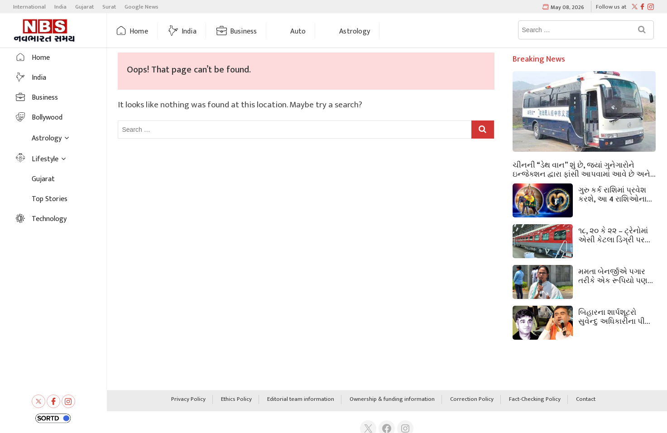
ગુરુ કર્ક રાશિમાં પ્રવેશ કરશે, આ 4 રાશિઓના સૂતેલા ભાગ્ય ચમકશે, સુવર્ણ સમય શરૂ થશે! (612, 194)
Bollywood (47, 117)
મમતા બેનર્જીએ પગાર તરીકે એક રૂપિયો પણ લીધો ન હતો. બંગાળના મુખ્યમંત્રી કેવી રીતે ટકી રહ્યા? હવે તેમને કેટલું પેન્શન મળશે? (615, 275)
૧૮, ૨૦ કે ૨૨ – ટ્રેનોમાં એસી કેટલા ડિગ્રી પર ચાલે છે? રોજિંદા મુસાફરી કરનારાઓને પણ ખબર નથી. (616, 235)
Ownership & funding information (392, 399)
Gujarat (84, 7)
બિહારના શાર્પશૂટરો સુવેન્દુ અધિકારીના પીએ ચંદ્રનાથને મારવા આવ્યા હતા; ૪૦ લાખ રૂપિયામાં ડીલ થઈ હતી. (615, 316)
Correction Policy (472, 399)
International (29, 7)
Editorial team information (300, 399)
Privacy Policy (188, 399)
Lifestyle (45, 159)
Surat (109, 7)
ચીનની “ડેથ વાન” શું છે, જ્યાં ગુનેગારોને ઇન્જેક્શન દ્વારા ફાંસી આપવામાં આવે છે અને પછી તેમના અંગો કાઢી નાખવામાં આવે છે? (581, 169)
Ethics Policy (236, 399)
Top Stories (49, 199)
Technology (49, 219)
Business (243, 31)
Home (139, 31)
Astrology (354, 31)
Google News (141, 7)
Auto (298, 31)
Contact (585, 399)
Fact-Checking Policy (535, 399)
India (60, 7)
